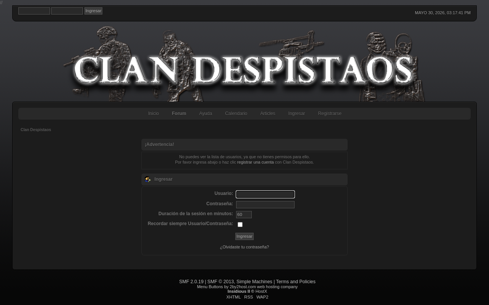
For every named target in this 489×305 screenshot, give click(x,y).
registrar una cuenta (255, 162)
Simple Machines (254, 281)
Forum (179, 113)
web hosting (268, 286)
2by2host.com (243, 286)
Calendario (236, 113)
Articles (267, 113)
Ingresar (296, 113)
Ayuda (205, 113)
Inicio (153, 113)
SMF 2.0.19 (191, 281)
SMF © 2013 (220, 281)
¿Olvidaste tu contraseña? (244, 247)
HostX (261, 291)
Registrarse (330, 113)
